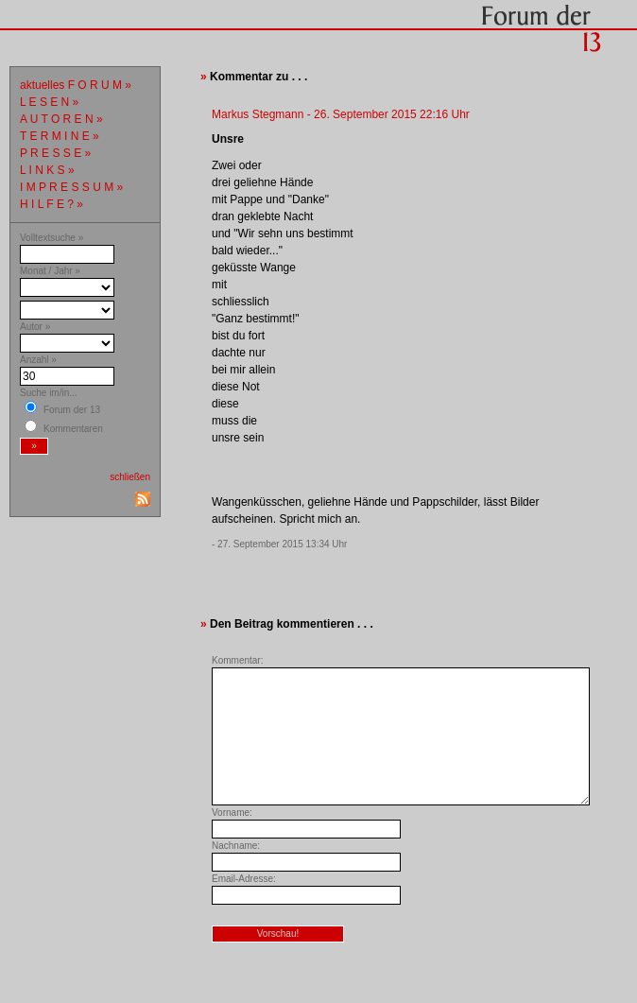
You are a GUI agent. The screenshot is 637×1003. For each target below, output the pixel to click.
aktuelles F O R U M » (75, 85)
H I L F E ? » (51, 204)
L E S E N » (49, 102)
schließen (130, 477)
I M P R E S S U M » (71, 187)
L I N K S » (47, 170)
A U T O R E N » (61, 119)
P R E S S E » (55, 153)
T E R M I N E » (59, 136)
